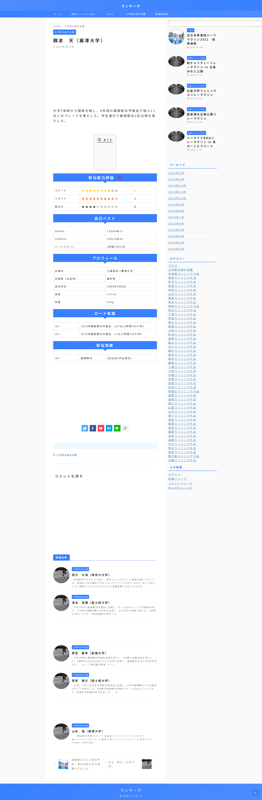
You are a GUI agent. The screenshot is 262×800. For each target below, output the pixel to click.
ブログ (110, 14)
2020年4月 (175, 226)
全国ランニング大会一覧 (84, 14)
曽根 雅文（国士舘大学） (90, 680)
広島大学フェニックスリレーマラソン (200, 85)
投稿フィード (176, 461)
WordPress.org (179, 469)
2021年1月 (175, 169)
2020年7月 (175, 207)
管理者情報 (161, 14)
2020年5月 (175, 220)
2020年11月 (176, 182)
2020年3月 (175, 233)
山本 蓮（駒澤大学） (87, 731)
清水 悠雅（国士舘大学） (90, 602)
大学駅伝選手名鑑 (136, 14)
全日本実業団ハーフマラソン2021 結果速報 (202, 36)
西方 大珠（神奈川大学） (90, 574)
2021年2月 (175, 163)
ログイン (173, 456)
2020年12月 (176, 176)
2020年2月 (175, 239)
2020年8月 (175, 201)
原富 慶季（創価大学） (89, 653)
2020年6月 (175, 214)
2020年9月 (175, 195)
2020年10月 (176, 188)
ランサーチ (131, 6)
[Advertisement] (105, 72)
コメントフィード (179, 465)
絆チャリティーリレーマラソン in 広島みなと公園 (202, 61)
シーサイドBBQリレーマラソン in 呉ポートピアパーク (201, 132)
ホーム (58, 14)
